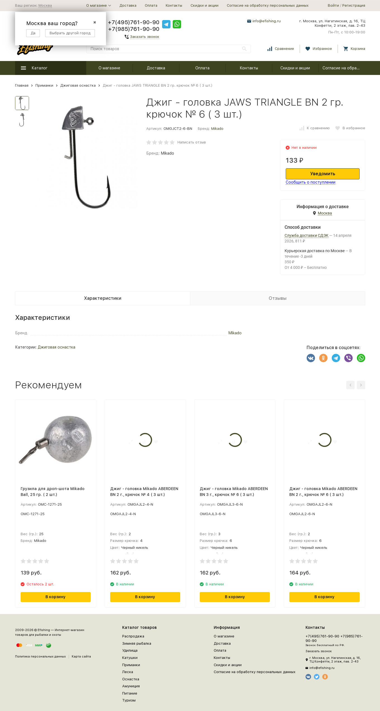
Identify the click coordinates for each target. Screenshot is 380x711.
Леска (127, 672)
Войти (333, 5)
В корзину (55, 597)
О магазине (109, 68)
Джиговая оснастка (78, 85)
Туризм (129, 700)
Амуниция (131, 686)
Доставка (127, 5)
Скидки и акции (204, 5)
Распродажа (133, 636)
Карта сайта (81, 656)
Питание (129, 693)
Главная (21, 85)
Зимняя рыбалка (136, 643)
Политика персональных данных (40, 656)
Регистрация (353, 5)
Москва (45, 5)
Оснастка (130, 679)
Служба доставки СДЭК (306, 235)
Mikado (217, 128)
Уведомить (322, 173)
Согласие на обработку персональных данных (268, 5)
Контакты (174, 5)
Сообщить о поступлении (310, 182)
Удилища (130, 650)
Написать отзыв (191, 142)
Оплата (151, 5)
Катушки (130, 658)
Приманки (44, 85)
